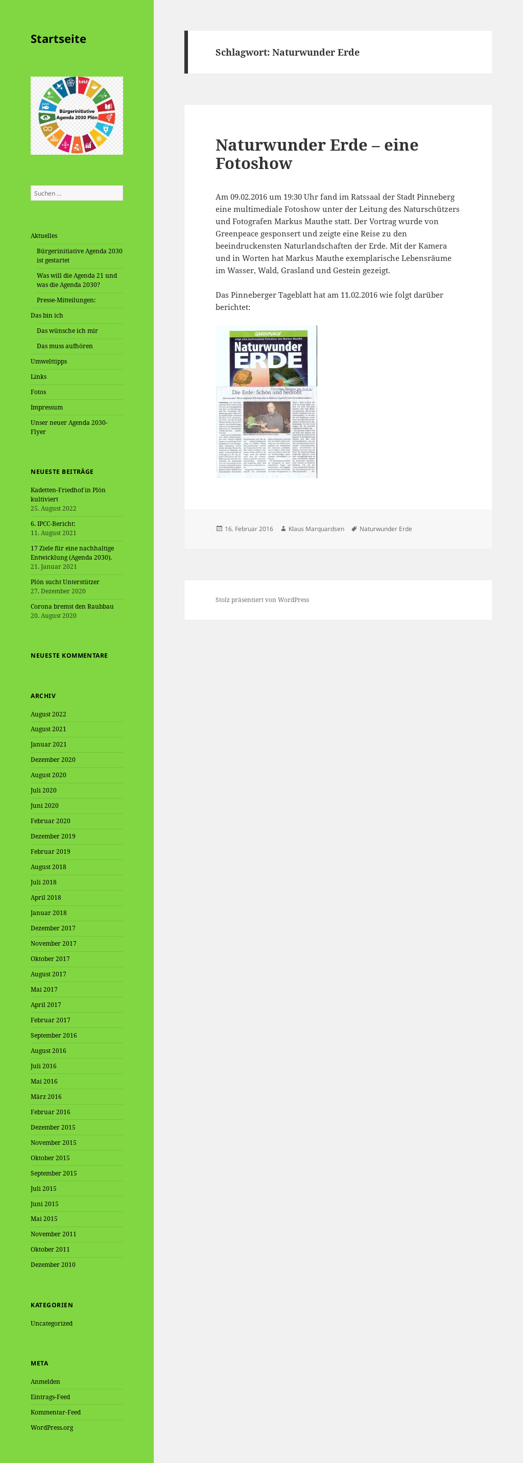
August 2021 (48, 729)
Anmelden (45, 1381)
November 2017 (54, 943)
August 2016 (48, 1050)
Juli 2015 (44, 1188)
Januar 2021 (49, 744)
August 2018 (48, 866)
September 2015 (54, 1173)
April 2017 (46, 1004)
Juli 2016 (44, 1066)
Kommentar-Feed (56, 1412)
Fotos (38, 392)
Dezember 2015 (53, 1127)
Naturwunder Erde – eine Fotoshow (317, 154)
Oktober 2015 (50, 1158)
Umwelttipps (49, 361)
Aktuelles (44, 235)
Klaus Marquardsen (316, 528)
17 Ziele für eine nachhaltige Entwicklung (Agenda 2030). (72, 553)
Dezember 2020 (53, 759)
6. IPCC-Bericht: (53, 523)
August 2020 (48, 775)
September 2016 (54, 1035)
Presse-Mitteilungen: (66, 300)
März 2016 (46, 1096)
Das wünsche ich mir (67, 330)
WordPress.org (52, 1427)
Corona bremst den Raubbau (72, 606)
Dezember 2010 (53, 1264)
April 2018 (46, 897)
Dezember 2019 (53, 836)
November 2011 (54, 1234)
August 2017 (48, 974)
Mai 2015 (44, 1218)
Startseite (58, 38)
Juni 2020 (45, 805)
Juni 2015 (45, 1204)
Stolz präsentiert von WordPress (262, 599)
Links (38, 376)
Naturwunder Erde (386, 528)
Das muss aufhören (65, 346)
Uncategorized (52, 1323)
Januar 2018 (49, 912)
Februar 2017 (50, 1020)
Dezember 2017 (53, 928)
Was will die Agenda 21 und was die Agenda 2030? (77, 280)
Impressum (47, 407)
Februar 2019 (50, 851)
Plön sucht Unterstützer (65, 582)
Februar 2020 (50, 821)
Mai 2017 (44, 989)
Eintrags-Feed (50, 1397)
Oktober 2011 (50, 1249)
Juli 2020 (44, 790)
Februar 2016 (50, 1112)
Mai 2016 (44, 1081)
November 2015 (54, 1142)
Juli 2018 (44, 882)
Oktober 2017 (50, 958)
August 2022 (48, 714)
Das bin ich (47, 315)
